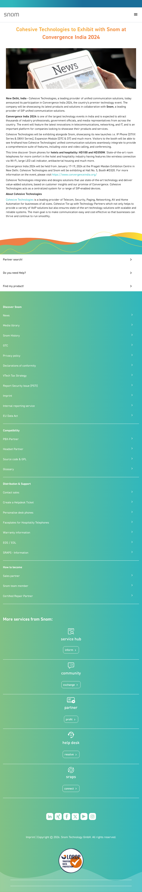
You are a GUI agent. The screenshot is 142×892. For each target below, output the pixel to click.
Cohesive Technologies (19, 199)
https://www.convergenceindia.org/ (74, 174)
